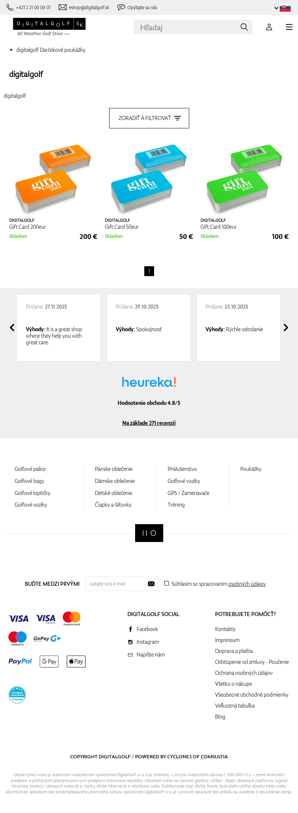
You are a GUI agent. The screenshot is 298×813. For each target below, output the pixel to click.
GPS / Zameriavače (188, 492)
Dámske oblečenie (115, 480)
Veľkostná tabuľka (235, 705)
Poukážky (250, 468)
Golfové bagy (29, 480)
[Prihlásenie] (269, 27)
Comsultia (214, 756)
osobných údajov (247, 583)
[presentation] (12, 327)
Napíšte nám (151, 654)
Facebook (147, 629)
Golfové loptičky (32, 492)
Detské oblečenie (113, 492)
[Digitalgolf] (149, 533)
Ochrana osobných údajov (244, 672)
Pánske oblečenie (114, 468)
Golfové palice (30, 468)
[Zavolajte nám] (27, 7)
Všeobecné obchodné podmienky (252, 694)
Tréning (176, 504)
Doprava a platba (234, 650)
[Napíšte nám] (83, 7)
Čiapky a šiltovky (113, 504)
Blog (220, 716)
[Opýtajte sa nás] (137, 7)
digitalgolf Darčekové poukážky (50, 49)
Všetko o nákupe (233, 683)
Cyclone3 (179, 756)
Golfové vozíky (31, 504)
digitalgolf (26, 74)
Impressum (227, 639)
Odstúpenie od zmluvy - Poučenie (252, 661)
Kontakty (225, 629)
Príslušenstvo (182, 468)
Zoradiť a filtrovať (149, 118)
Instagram (148, 641)
